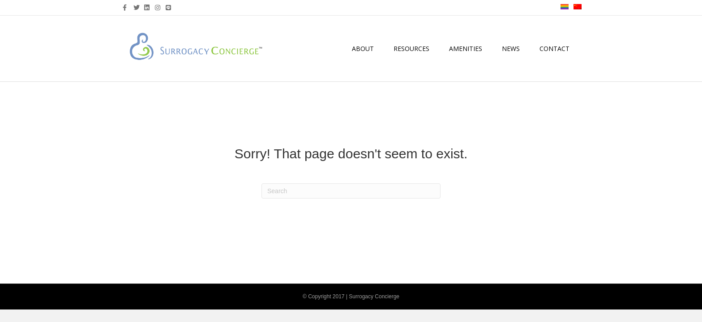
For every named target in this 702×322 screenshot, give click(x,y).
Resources (411, 48)
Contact (554, 48)
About (363, 48)
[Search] (351, 191)
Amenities (465, 48)
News (511, 48)
